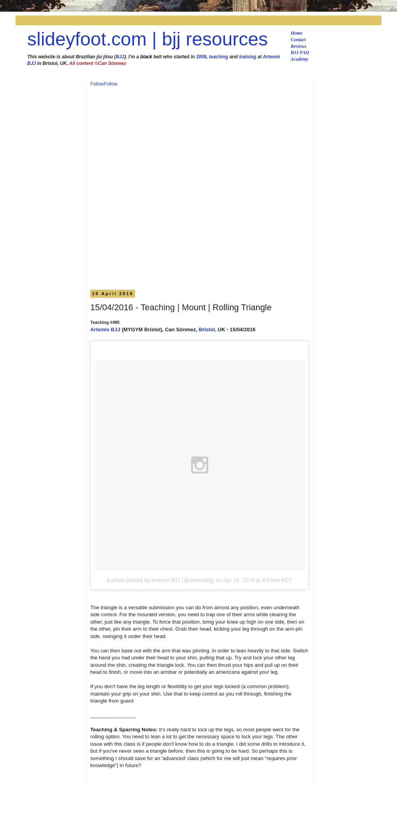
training (247, 56)
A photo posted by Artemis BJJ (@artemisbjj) (160, 580)
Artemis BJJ (105, 329)
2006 (201, 56)
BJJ (120, 56)
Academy (299, 59)
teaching (218, 56)
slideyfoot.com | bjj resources (147, 39)
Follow (97, 84)
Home (296, 33)
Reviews (298, 46)
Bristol (206, 329)
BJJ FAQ (300, 52)
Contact (298, 39)
